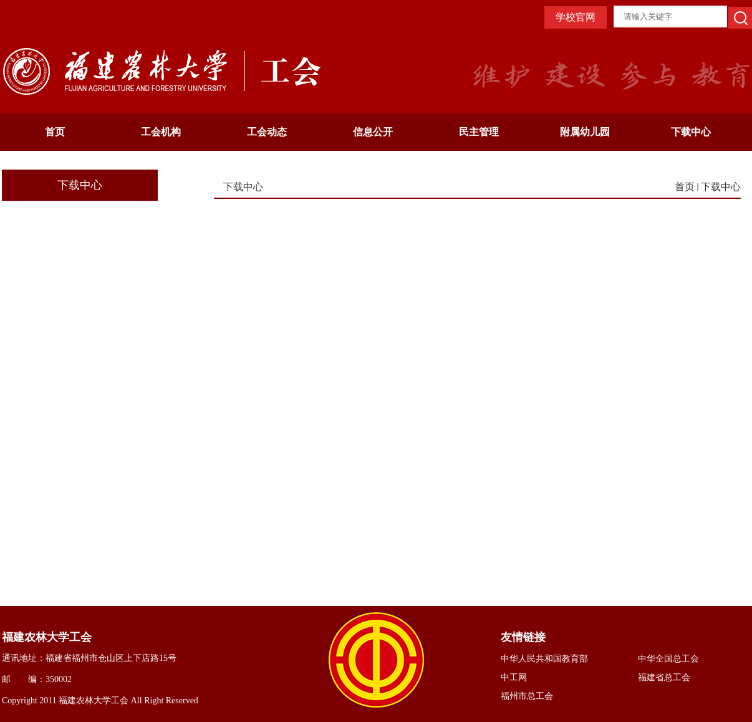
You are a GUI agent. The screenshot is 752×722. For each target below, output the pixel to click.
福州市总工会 (527, 696)
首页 (55, 132)
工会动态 (267, 132)
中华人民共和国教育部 (544, 658)
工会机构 (161, 132)
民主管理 (479, 132)
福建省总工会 (664, 677)
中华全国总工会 (668, 658)
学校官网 (575, 17)
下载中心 (691, 132)
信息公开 (373, 132)
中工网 (514, 677)
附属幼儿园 (585, 132)
